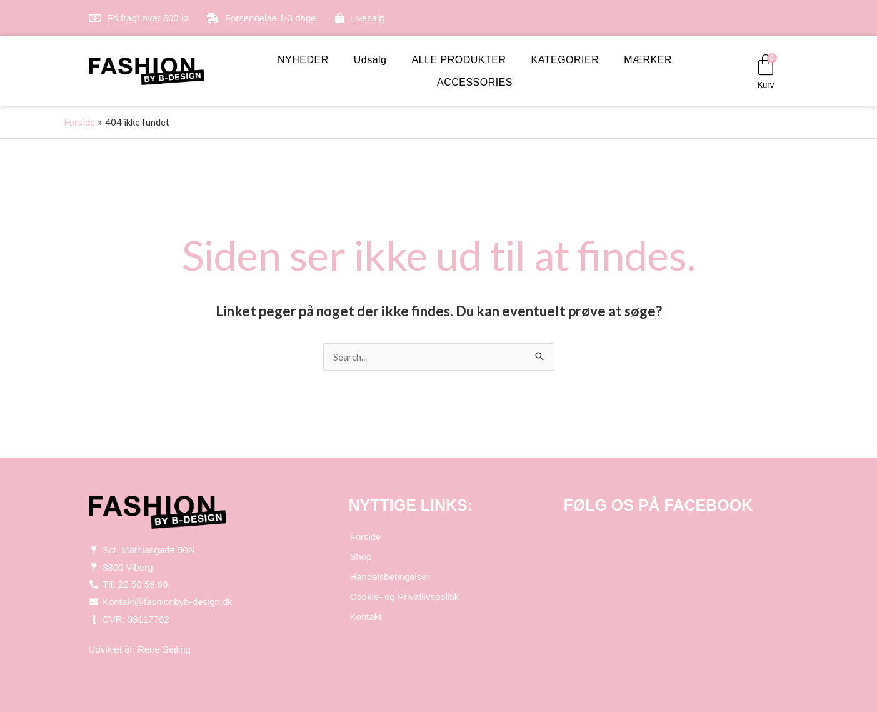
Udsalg (370, 59)
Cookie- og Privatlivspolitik (404, 596)
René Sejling (164, 649)
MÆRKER (648, 59)
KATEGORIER (565, 59)
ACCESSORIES (475, 82)
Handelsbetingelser (389, 576)
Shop (360, 556)
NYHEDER (303, 59)
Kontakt (365, 616)
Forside (365, 536)
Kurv (765, 84)
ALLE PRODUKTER (459, 59)
